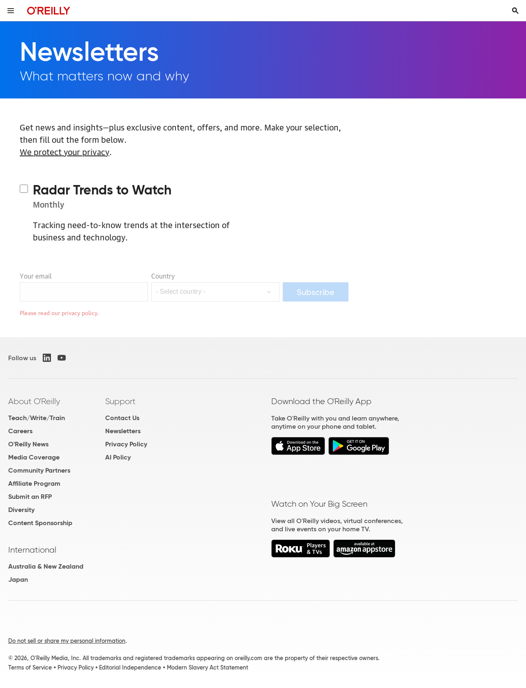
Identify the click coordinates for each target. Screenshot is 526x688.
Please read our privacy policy (58, 312)
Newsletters (123, 431)
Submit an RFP (30, 496)
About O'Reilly (34, 401)
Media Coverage (34, 457)
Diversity (21, 509)
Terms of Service (30, 667)
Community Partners (39, 470)
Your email (36, 275)
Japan (18, 579)
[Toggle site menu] (11, 11)
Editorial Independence (130, 667)
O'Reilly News (28, 444)
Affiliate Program (34, 483)
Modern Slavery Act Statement (207, 667)
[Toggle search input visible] (515, 11)
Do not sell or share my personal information (66, 641)
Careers (20, 431)
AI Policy (118, 457)
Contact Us (122, 418)
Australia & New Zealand (45, 566)
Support (120, 401)
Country (163, 275)
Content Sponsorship (40, 523)
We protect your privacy (64, 151)
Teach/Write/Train (36, 418)
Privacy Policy (126, 444)
